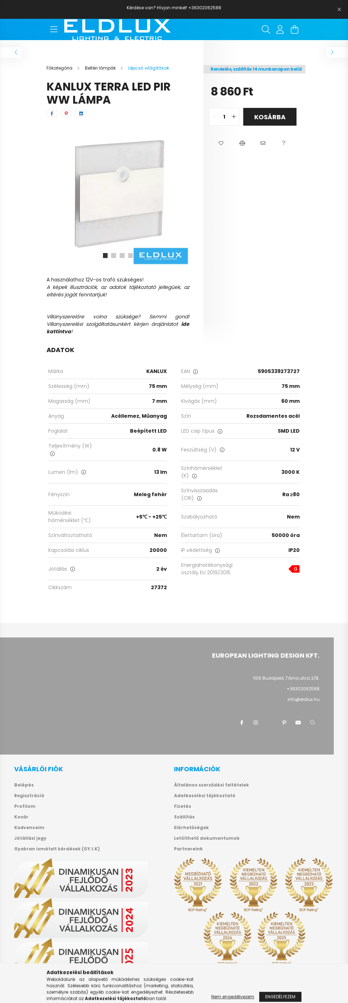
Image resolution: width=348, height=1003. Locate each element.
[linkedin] (81, 113)
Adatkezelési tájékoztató (204, 795)
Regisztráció (29, 795)
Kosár (21, 817)
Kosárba (270, 117)
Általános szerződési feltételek (211, 785)
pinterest (284, 723)
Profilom (25, 806)
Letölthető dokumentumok (207, 838)
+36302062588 (303, 689)
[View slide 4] (130, 255)
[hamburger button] (54, 29)
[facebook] (52, 113)
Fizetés (182, 806)
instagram (256, 723)
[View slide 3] (122, 255)
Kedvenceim (29, 827)
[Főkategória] (60, 68)
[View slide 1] (105, 255)
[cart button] (294, 29)
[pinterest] (66, 113)
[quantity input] (224, 116)
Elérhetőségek (191, 827)
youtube (298, 723)
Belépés (24, 785)
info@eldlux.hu (304, 699)
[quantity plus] (234, 116)
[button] (221, 143)
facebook (241, 723)
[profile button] (280, 29)
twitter (270, 723)
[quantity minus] (214, 116)
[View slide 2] (113, 255)
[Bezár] (339, 9)
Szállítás (184, 817)
